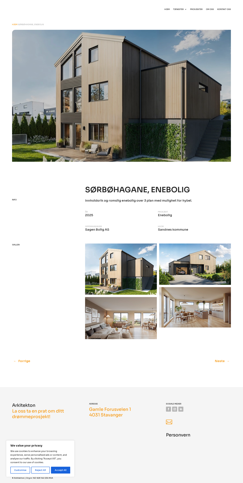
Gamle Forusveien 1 (110, 409)
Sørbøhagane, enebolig (31, 24)
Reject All (40, 470)
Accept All (60, 470)
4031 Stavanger (106, 415)
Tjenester (178, 9)
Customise (20, 470)
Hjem (167, 9)
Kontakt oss (224, 9)
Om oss (210, 9)
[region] (40, 458)
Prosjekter (196, 9)
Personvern (178, 435)
